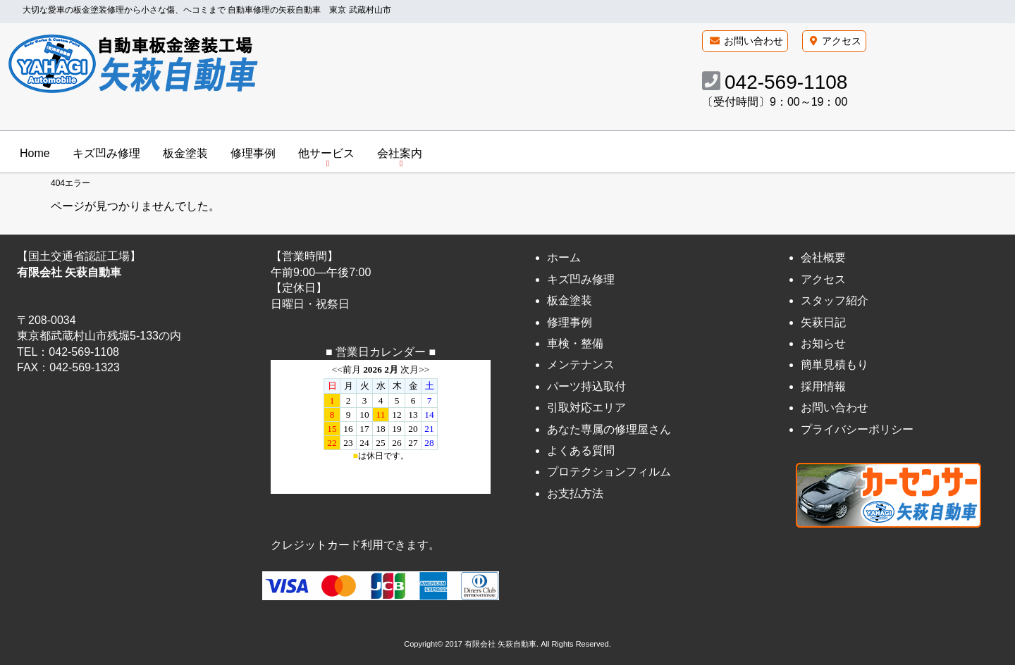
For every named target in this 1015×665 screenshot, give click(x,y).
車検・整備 (575, 343)
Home (35, 153)
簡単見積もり (834, 365)
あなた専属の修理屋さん (609, 429)
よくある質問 (581, 450)
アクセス (841, 40)
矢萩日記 (823, 322)
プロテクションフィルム (609, 472)
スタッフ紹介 (834, 300)
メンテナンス (581, 365)
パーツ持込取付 (586, 386)
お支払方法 (575, 493)
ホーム (564, 258)
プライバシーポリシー (857, 429)
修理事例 (253, 153)
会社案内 (399, 153)
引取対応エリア (586, 408)
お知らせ (823, 343)
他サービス (326, 153)
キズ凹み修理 (106, 153)
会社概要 (823, 258)
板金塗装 (185, 153)
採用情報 (823, 386)
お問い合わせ (753, 40)
